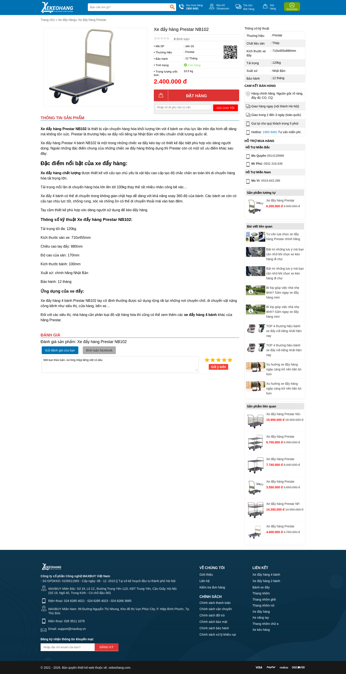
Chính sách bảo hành (214, 628)
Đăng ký (106, 647)
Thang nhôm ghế (264, 599)
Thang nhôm (261, 593)
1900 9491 (270, 132)
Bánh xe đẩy (261, 587)
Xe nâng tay (260, 617)
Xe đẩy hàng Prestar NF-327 (283, 504)
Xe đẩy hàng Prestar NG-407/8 (283, 414)
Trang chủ (48, 20)
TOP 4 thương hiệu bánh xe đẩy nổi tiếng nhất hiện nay (284, 331)
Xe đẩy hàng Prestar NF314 (280, 459)
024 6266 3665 (121, 601)
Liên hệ (204, 581)
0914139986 (264, 156)
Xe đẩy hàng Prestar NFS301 (280, 201)
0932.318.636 (264, 164)
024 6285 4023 (97, 601)
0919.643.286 (262, 181)
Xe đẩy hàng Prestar (92, 20)
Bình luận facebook (99, 350)
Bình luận (182, 39)
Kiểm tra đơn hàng (212, 587)
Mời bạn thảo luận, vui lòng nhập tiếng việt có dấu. (120, 364)
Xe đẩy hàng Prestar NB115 (280, 437)
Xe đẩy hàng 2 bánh (266, 581)
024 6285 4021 (74, 601)
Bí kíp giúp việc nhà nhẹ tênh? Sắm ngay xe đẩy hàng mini (282, 292)
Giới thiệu (206, 574)
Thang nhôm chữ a (265, 623)
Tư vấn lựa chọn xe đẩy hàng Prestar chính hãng (283, 236)
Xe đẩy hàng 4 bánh (266, 574)
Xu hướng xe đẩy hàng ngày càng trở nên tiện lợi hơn (283, 369)
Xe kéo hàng (261, 629)
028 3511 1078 (74, 621)
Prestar (190, 52)
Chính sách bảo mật (213, 622)
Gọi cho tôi (225, 108)
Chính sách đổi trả (212, 615)
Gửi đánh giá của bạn (60, 350)
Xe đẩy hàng (66, 20)
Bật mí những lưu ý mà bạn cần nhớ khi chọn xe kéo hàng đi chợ (285, 254)
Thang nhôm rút (263, 605)
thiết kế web (86, 667)
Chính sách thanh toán (215, 603)
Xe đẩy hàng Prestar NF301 (280, 527)
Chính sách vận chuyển (215, 609)
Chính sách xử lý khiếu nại (217, 634)
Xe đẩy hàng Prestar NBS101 (280, 482)
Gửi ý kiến (218, 367)
